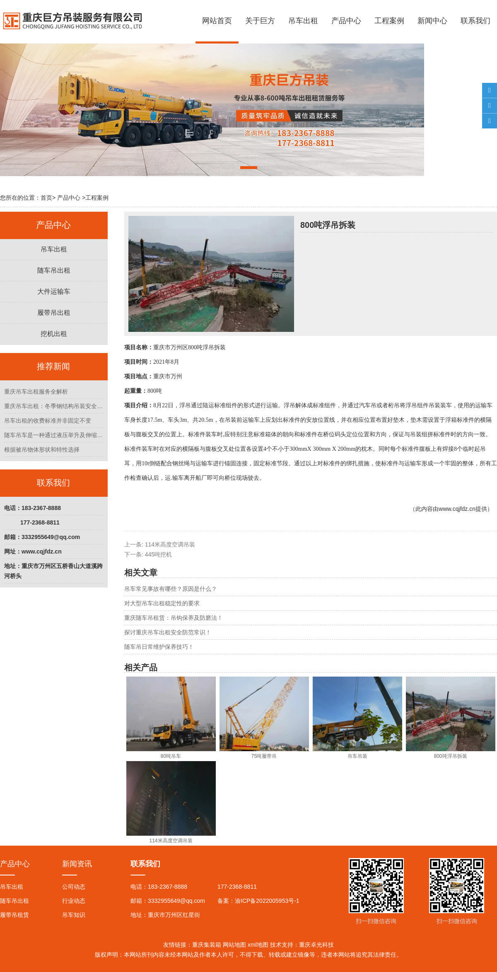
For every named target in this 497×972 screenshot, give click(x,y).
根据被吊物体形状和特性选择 (42, 449)
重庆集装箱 (206, 944)
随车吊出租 (53, 270)
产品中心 (346, 21)
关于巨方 (260, 21)
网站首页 (217, 21)
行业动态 (73, 900)
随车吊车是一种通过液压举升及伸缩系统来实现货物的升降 (54, 435)
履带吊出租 (53, 312)
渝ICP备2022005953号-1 (267, 900)
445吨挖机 (158, 554)
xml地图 (258, 944)
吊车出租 (303, 21)
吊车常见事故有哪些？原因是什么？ (170, 588)
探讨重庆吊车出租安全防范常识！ (167, 632)
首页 (46, 197)
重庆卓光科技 (316, 944)
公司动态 (73, 886)
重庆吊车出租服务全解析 (36, 391)
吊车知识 (73, 915)
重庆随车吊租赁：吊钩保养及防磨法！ (173, 617)
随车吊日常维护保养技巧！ (159, 646)
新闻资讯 (77, 864)
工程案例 (389, 21)
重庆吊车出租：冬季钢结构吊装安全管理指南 (54, 406)
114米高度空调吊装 (170, 544)
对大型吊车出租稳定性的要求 (162, 603)
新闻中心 (432, 21)
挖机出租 (54, 333)
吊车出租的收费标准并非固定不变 (47, 420)
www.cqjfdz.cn (457, 508)
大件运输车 (53, 291)
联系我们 (475, 21)
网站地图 (234, 944)
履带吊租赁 (14, 915)
